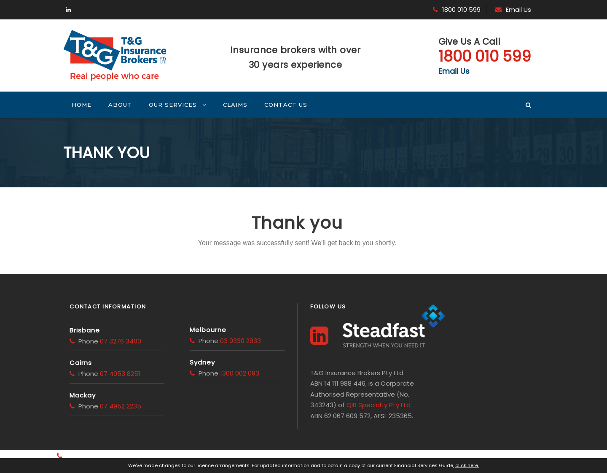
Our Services (173, 104)
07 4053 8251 (120, 373)
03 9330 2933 (240, 340)
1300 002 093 (239, 373)
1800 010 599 (461, 9)
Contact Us (285, 104)
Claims (235, 104)
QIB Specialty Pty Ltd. (379, 404)
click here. (467, 465)
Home (81, 104)
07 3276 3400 (120, 341)
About (120, 104)
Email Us (518, 9)
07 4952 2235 (120, 406)
